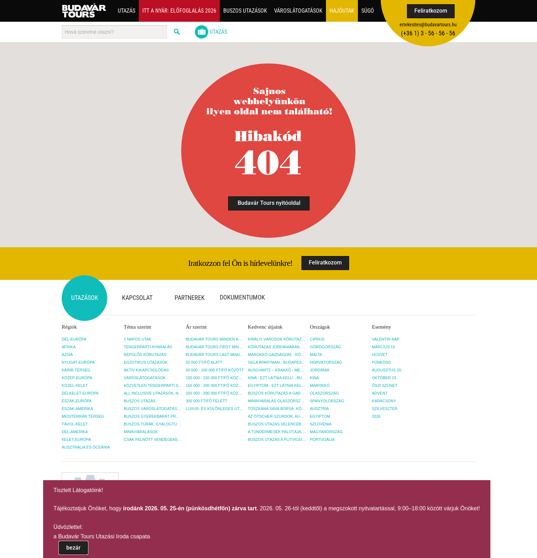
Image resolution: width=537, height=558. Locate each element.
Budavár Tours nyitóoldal (269, 203)
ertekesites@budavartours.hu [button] (428, 24)
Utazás (126, 10)
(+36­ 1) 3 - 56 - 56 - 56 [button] (428, 33)
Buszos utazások (245, 10)
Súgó (367, 10)
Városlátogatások (298, 10)
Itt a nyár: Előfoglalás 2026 (179, 10)
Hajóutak (341, 10)
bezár (73, 547)
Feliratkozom (430, 10)
